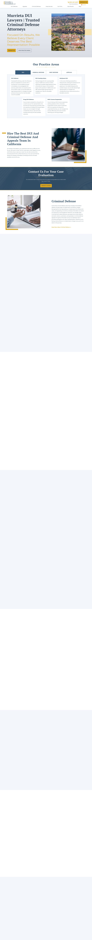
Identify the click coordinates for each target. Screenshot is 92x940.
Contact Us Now (46, 185)
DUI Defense (14, 6)
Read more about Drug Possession (60, 400)
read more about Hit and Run (15, 526)
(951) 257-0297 (73, 2)
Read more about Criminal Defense (61, 227)
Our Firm (60, 6)
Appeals (25, 6)
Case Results (70, 6)
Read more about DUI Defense (15, 269)
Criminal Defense (36, 6)
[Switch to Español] (83, 4)
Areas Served (49, 6)
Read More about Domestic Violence (61, 314)
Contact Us (83, 2)
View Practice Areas (24, 50)
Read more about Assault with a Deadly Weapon (20, 359)
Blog (80, 6)
